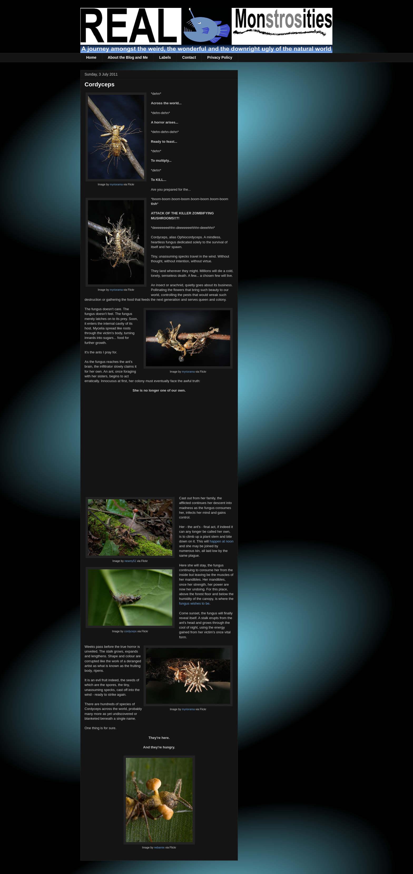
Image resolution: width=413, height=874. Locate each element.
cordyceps (130, 631)
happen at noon (221, 541)
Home (91, 57)
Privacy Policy (219, 57)
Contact (189, 57)
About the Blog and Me (128, 57)
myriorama (116, 184)
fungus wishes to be (194, 603)
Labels (165, 57)
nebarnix (159, 847)
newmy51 (130, 561)
